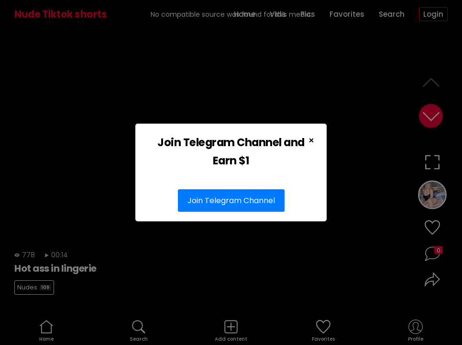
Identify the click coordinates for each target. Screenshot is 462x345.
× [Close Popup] (311, 140)
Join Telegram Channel (231, 200)
